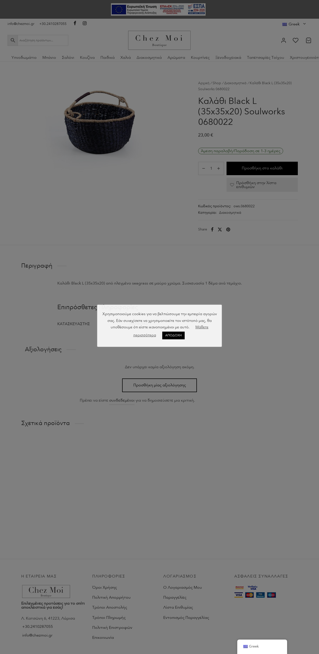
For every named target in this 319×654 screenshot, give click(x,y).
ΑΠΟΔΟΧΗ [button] (173, 335)
